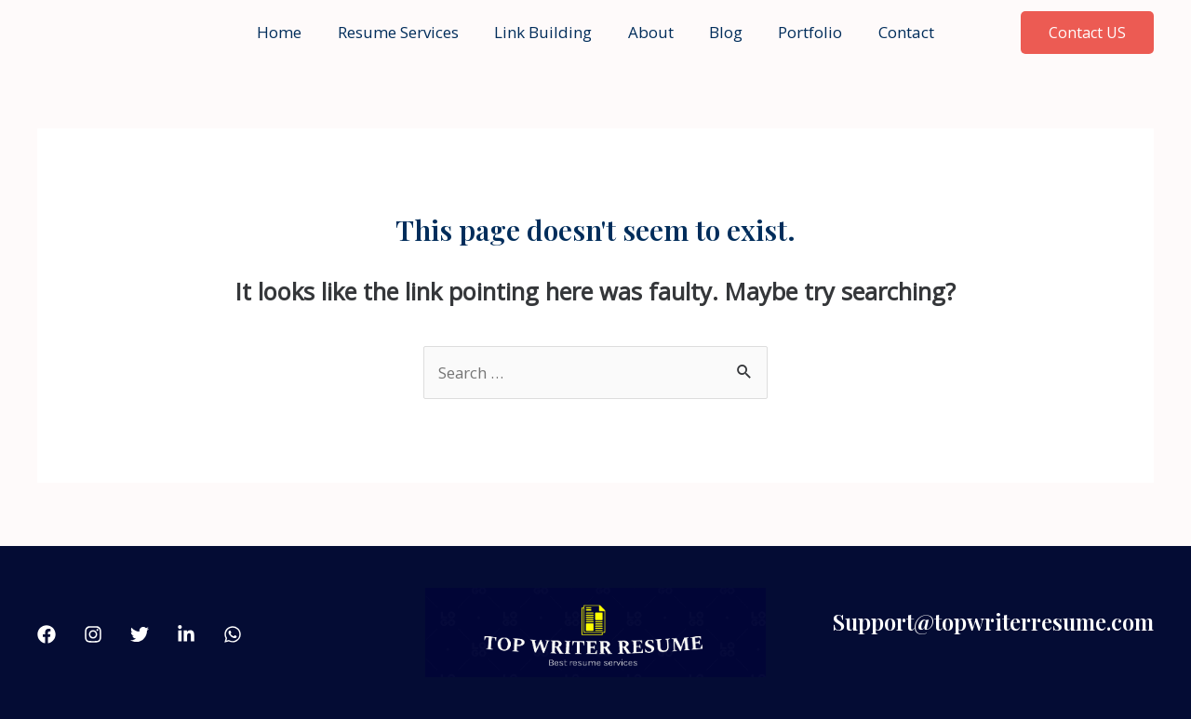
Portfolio (802, 32)
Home (292, 32)
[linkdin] (186, 634)
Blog (722, 32)
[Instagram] (93, 634)
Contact (894, 32)
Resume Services (406, 32)
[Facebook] (46, 634)
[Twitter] (139, 634)
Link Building (547, 32)
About (651, 32)
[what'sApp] (232, 634)
